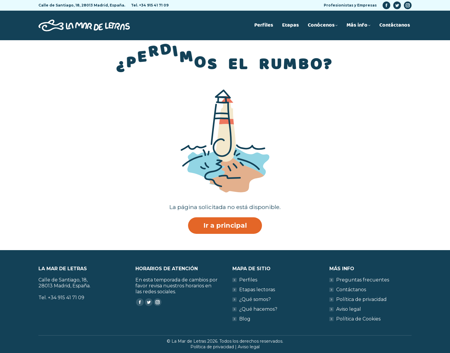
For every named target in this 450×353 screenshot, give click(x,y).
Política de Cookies (358, 319)
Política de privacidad (361, 299)
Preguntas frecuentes (362, 280)
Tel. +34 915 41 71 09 (150, 5)
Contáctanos (351, 289)
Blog (244, 319)
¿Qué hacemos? (258, 309)
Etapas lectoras (257, 289)
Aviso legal (348, 309)
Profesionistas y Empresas (350, 5)
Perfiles (248, 280)
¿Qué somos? (255, 299)
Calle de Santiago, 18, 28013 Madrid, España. (81, 5)
